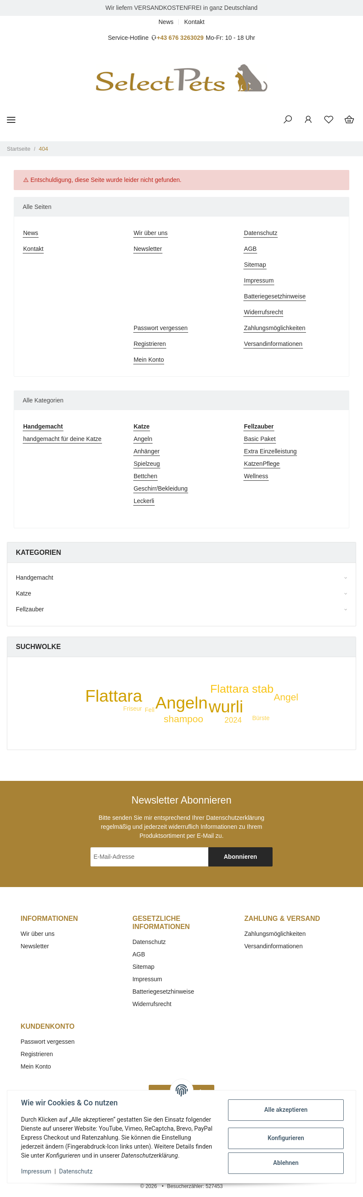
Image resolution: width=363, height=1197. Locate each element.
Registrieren (150, 343)
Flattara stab (241, 688)
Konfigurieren (285, 1137)
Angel (286, 697)
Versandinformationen (273, 343)
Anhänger (147, 451)
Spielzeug (147, 463)
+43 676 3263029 (180, 37)
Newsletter (148, 248)
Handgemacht (34, 577)
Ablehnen (285, 1162)
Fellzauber (30, 609)
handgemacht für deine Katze (62, 438)
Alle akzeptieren (285, 1109)
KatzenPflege (261, 463)
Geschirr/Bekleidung (161, 488)
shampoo (183, 719)
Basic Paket (260, 438)
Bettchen (145, 476)
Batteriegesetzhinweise (275, 296)
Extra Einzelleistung (270, 451)
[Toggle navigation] (11, 119)
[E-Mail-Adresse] (149, 856)
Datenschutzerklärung (235, 817)
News (166, 21)
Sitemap (255, 264)
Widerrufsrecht (263, 312)
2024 (233, 720)
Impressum (258, 280)
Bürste (261, 718)
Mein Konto (149, 359)
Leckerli (144, 500)
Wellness (256, 476)
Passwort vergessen (161, 328)
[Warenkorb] (349, 120)
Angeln (143, 438)
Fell (150, 709)
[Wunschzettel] (328, 120)
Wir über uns (151, 232)
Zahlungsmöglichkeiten (274, 328)
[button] (287, 120)
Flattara (113, 696)
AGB (250, 248)
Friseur (132, 708)
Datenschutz (260, 232)
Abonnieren (240, 856)
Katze (23, 593)
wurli (226, 706)
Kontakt (194, 21)
